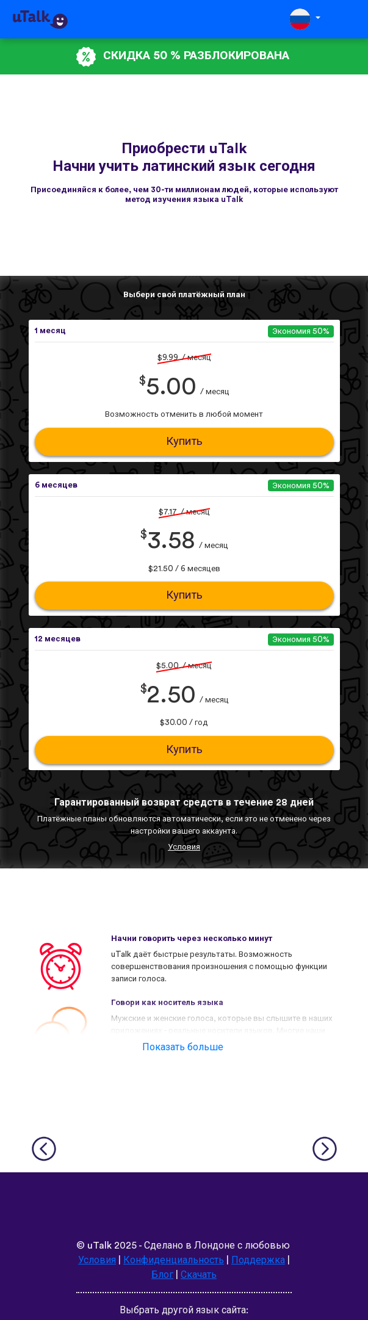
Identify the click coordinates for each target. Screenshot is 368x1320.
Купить (184, 441)
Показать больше (182, 1047)
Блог (162, 1275)
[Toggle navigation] (350, 19)
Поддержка (258, 1260)
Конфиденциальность (173, 1260)
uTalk (99, 1245)
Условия (184, 847)
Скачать (199, 1275)
